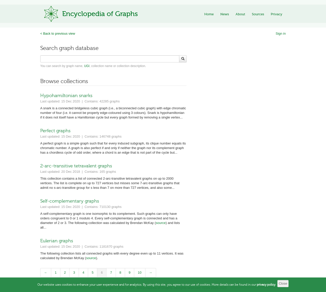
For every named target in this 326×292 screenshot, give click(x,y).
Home (209, 14)
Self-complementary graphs (69, 201)
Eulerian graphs (56, 240)
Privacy (276, 14)
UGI (86, 66)
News (224, 14)
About (240, 14)
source (161, 223)
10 (139, 272)
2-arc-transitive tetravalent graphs (76, 165)
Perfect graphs (55, 130)
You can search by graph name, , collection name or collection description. (93, 66)
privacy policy (266, 287)
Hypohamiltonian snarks (66, 95)
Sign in (281, 33)
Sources (258, 14)
